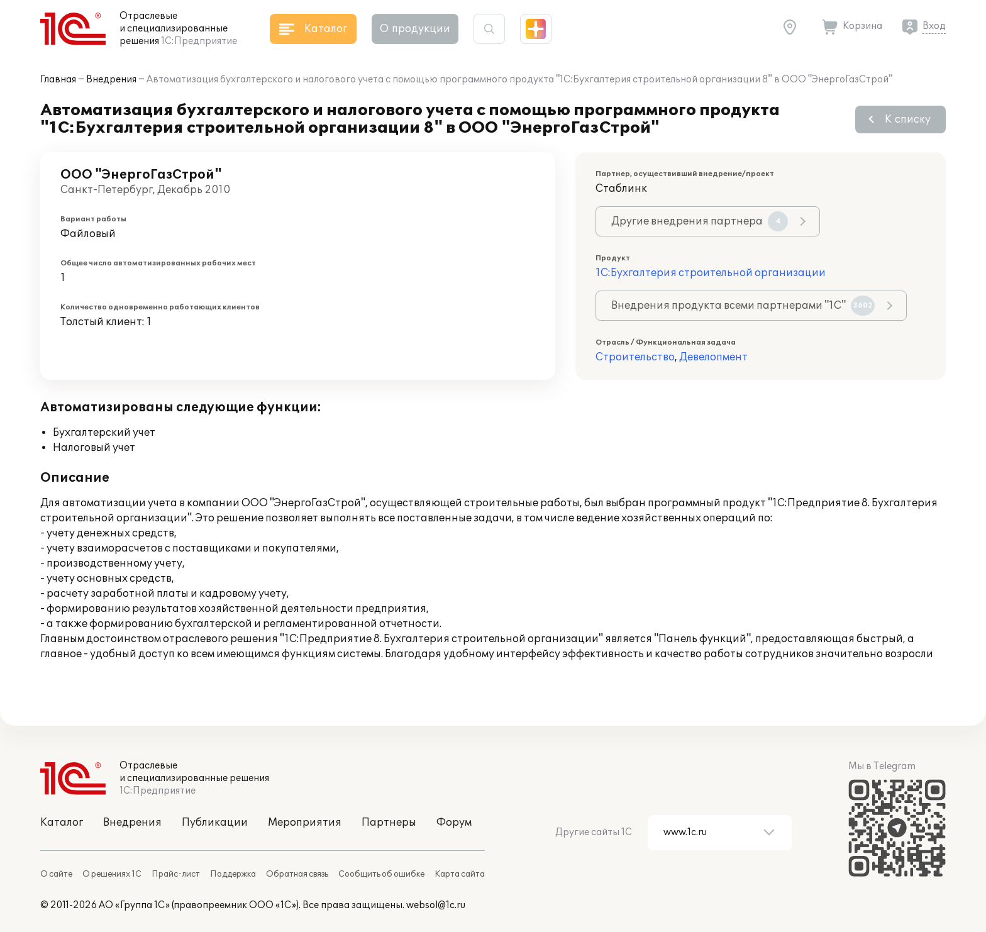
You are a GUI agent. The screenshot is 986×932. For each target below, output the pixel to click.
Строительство (635, 357)
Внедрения (111, 79)
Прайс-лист (176, 874)
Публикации (215, 822)
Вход (934, 26)
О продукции (415, 29)
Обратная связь (297, 874)
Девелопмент (713, 357)
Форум (454, 822)
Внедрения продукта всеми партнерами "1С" (743, 306)
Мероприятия (304, 822)
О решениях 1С (111, 874)
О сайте (56, 874)
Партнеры (389, 822)
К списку (908, 119)
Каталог (61, 822)
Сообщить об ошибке (381, 874)
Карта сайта (460, 874)
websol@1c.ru (435, 905)
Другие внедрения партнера (699, 221)
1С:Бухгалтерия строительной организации (710, 273)
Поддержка (233, 874)
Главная (58, 79)
